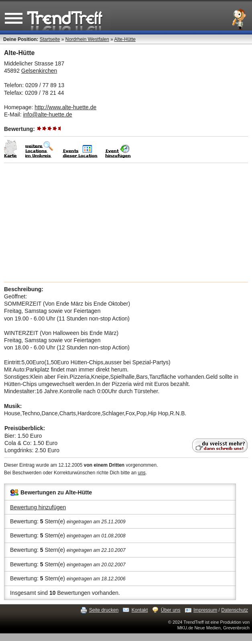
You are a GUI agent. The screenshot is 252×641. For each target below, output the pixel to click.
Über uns (171, 610)
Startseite (50, 39)
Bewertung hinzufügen (38, 507)
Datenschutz (234, 610)
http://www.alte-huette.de (65, 107)
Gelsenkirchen (39, 70)
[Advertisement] (126, 222)
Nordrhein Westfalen (87, 39)
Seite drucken (103, 610)
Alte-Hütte (125, 39)
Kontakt (140, 610)
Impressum (205, 610)
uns (142, 473)
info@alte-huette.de (47, 114)
